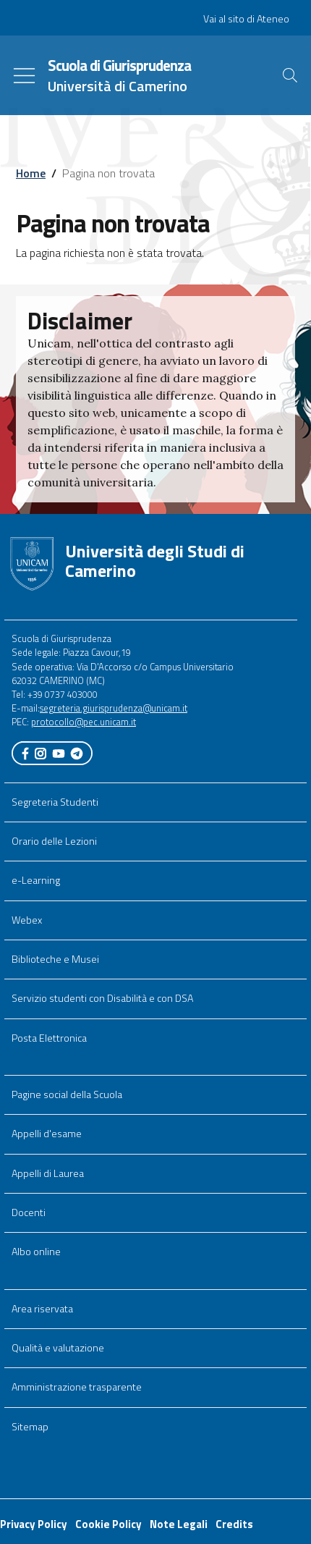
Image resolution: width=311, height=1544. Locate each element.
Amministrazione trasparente (77, 1387)
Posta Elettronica (49, 1038)
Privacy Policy (33, 1524)
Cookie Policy (108, 1524)
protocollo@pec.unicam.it (83, 721)
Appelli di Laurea (48, 1173)
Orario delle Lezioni (54, 841)
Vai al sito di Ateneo (246, 19)
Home (31, 173)
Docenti (29, 1212)
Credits (234, 1524)
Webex (27, 920)
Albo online (36, 1252)
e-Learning (36, 880)
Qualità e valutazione (58, 1348)
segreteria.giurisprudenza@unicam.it (113, 708)
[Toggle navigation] (24, 75)
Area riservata (42, 1309)
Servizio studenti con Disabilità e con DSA (102, 998)
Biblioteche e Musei (55, 959)
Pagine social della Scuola (67, 1094)
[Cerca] (290, 75)
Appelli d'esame (47, 1134)
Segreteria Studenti (55, 802)
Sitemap (30, 1427)
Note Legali (179, 1524)
